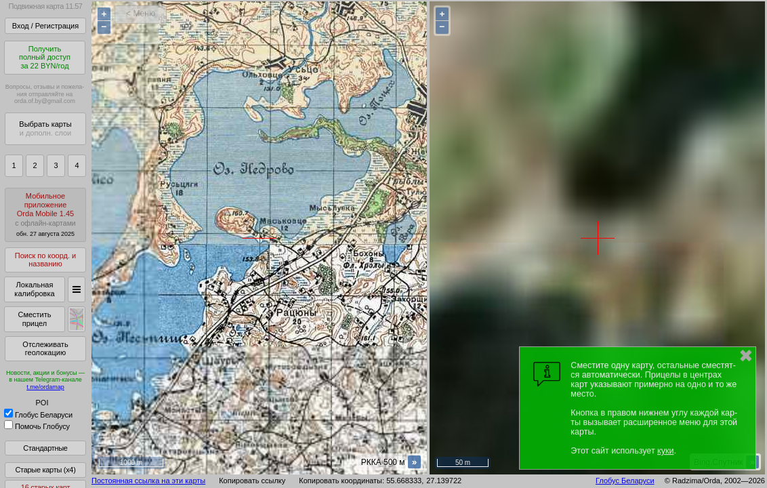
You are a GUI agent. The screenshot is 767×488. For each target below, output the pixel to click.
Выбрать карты (45, 128)
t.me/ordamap (45, 387)
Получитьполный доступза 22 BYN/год (44, 57)
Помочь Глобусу (37, 426)
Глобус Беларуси (38, 415)
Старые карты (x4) (45, 470)
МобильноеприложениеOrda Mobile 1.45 (45, 214)
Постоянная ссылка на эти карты (148, 480)
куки (665, 450)
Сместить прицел (34, 318)
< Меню (140, 13)
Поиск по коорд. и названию (45, 259)
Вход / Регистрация (45, 26)
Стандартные (45, 448)
